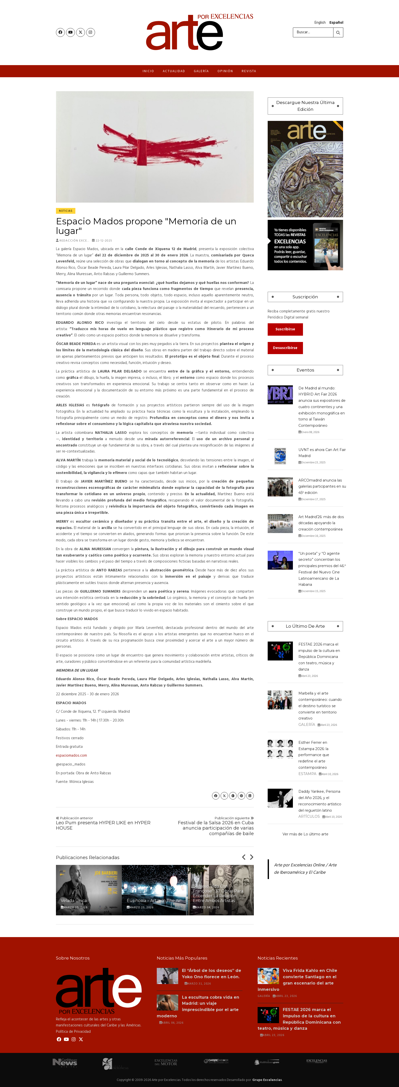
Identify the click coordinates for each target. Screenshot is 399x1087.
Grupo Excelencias (267, 1079)
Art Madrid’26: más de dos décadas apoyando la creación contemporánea (321, 522)
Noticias (65, 210)
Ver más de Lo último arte (305, 833)
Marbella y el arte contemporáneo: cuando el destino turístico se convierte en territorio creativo (320, 705)
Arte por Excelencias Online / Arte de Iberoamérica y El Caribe (305, 868)
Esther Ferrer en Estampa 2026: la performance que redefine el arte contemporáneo (313, 754)
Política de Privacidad (73, 1031)
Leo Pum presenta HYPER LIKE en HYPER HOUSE (103, 822)
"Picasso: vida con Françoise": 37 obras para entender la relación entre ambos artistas (218, 893)
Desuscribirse (285, 347)
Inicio (148, 70)
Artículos (309, 816)
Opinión (225, 70)
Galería (201, 70)
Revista (249, 70)
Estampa (307, 773)
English (320, 22)
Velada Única (74, 900)
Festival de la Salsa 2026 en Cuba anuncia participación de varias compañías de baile (206, 825)
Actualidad (174, 70)
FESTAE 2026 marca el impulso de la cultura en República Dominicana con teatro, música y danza (319, 656)
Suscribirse (285, 329)
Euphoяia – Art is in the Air (154, 900)
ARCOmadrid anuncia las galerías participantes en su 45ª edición (322, 485)
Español (336, 22)
